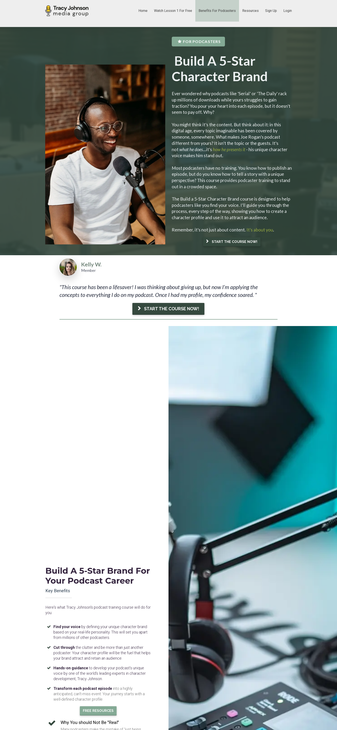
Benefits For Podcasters (217, 11)
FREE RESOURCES (98, 486)
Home (143, 11)
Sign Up (271, 11)
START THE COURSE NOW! (231, 242)
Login (287, 11)
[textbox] (232, 161)
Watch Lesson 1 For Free (173, 11)
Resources (250, 11)
